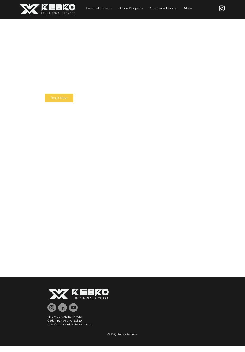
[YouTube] (73, 307)
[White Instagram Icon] (222, 8)
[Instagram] (51, 307)
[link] (59, 98)
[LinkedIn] (62, 307)
